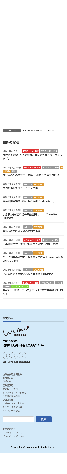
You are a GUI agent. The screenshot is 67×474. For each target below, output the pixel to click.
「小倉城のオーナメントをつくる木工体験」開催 (30, 244)
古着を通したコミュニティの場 (20, 188)
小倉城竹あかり (47, 283)
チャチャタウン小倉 (12, 407)
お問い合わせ (9, 429)
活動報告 (50, 130)
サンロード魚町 (10, 388)
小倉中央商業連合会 (12, 374)
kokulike (28, 184)
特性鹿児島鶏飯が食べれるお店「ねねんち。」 (29, 201)
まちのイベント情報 (32, 130)
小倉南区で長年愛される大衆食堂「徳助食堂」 (29, 273)
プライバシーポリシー (13, 436)
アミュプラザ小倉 (11, 410)
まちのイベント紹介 (49, 151)
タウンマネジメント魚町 (14, 392)
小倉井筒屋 (8, 399)
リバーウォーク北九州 (13, 403)
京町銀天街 (8, 385)
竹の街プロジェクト (20, 286)
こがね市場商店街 (11, 396)
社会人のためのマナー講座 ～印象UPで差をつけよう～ (33, 175)
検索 (44, 419)
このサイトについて (12, 432)
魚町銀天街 (8, 377)
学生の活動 (38, 184)
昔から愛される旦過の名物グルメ (21, 231)
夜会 (14, 171)
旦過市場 (7, 381)
